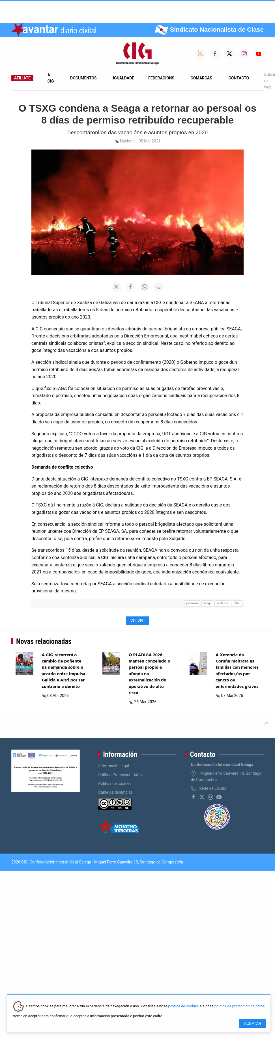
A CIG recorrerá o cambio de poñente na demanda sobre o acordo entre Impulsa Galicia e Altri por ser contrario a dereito (63, 670)
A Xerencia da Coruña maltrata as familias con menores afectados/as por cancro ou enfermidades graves (237, 670)
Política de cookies (114, 783)
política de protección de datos (239, 1006)
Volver (137, 620)
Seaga (207, 603)
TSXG (236, 603)
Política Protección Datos (120, 774)
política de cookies (183, 1006)
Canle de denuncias (115, 792)
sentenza (222, 603)
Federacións (161, 78)
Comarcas (201, 78)
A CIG (51, 78)
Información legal (113, 766)
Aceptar (252, 1023)
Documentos (83, 78)
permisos (192, 603)
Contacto (239, 78)
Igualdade (123, 78)
